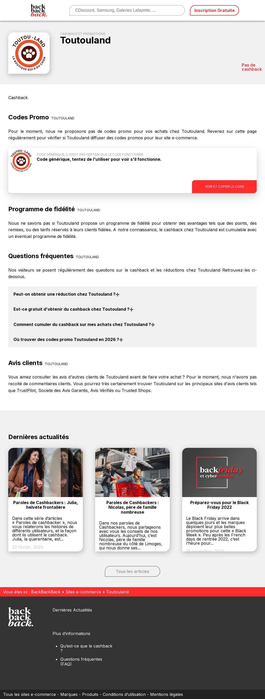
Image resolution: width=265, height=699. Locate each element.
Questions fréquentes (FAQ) (81, 661)
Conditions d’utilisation (124, 694)
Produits (90, 694)
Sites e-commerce (83, 591)
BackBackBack (46, 591)
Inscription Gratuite (214, 10)
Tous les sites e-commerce (29, 694)
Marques (69, 694)
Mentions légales (166, 694)
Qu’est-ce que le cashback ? (86, 648)
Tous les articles (132, 571)
